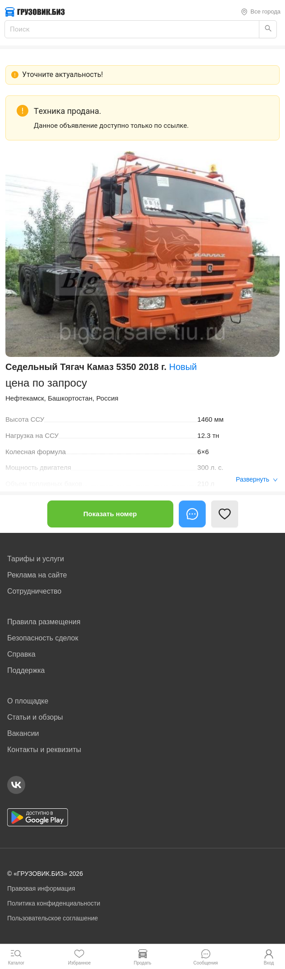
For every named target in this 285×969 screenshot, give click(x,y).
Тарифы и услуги (35, 559)
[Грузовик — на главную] (35, 12)
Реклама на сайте (37, 575)
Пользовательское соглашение (52, 918)
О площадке (27, 701)
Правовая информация (41, 888)
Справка (21, 654)
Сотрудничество (34, 591)
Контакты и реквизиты (44, 749)
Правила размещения (44, 622)
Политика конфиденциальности (53, 903)
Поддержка (26, 670)
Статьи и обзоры (35, 717)
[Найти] (268, 29)
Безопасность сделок (42, 638)
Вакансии (23, 733)
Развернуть (257, 479)
